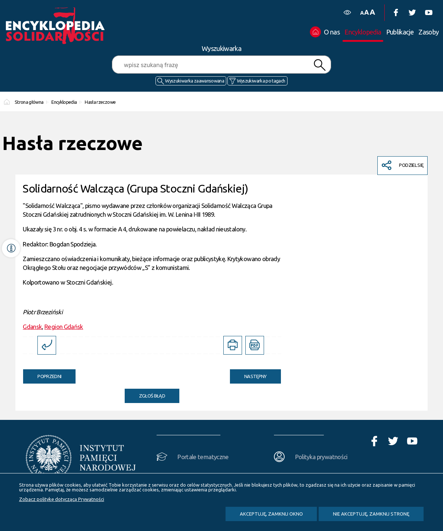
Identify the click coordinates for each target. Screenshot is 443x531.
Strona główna (29, 102)
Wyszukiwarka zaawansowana (194, 80)
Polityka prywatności (321, 456)
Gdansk (32, 326)
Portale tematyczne (202, 456)
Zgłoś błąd (152, 395)
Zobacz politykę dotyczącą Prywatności (61, 499)
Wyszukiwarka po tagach (261, 80)
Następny (248, 374)
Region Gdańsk (63, 326)
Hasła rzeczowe (100, 102)
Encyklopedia (64, 102)
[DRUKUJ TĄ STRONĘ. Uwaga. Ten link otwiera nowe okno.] (232, 345)
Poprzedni (42, 374)
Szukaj (319, 65)
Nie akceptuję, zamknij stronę (371, 513)
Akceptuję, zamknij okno (271, 513)
